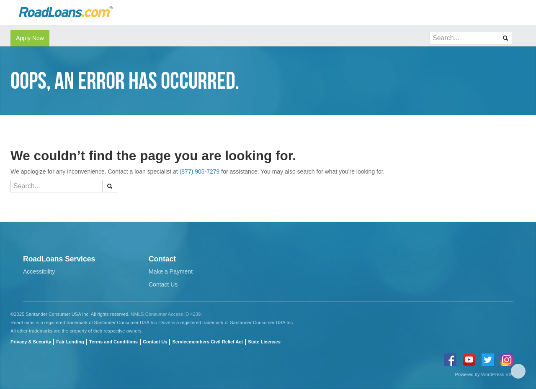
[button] (505, 38)
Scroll (518, 371)
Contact (162, 259)
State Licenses (264, 341)
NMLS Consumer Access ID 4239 (166, 314)
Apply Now (30, 38)
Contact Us (163, 284)
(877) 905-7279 (200, 171)
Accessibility (39, 271)
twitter (488, 359)
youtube (469, 359)
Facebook (450, 359)
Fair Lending (70, 341)
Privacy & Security (30, 341)
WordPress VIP (497, 374)
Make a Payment (171, 271)
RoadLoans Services (59, 259)
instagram (506, 359)
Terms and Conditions (113, 341)
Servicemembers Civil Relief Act (207, 341)
